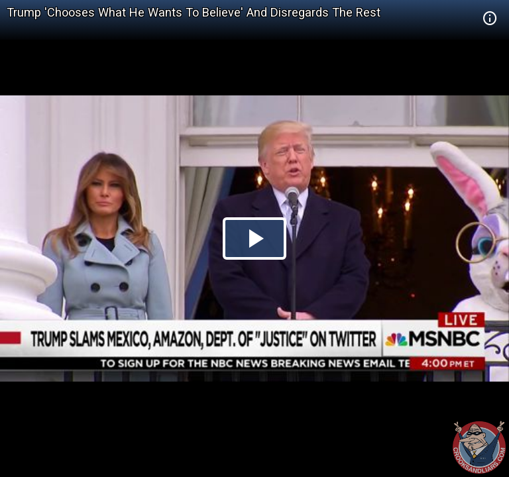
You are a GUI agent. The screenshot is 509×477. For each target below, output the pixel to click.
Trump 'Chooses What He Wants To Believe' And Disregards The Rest (193, 12)
